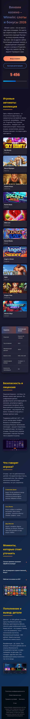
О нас (15, 703)
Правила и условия (11, 699)
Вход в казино (15, 59)
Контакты (22, 699)
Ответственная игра (15, 695)
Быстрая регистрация (15, 66)
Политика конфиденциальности (15, 691)
